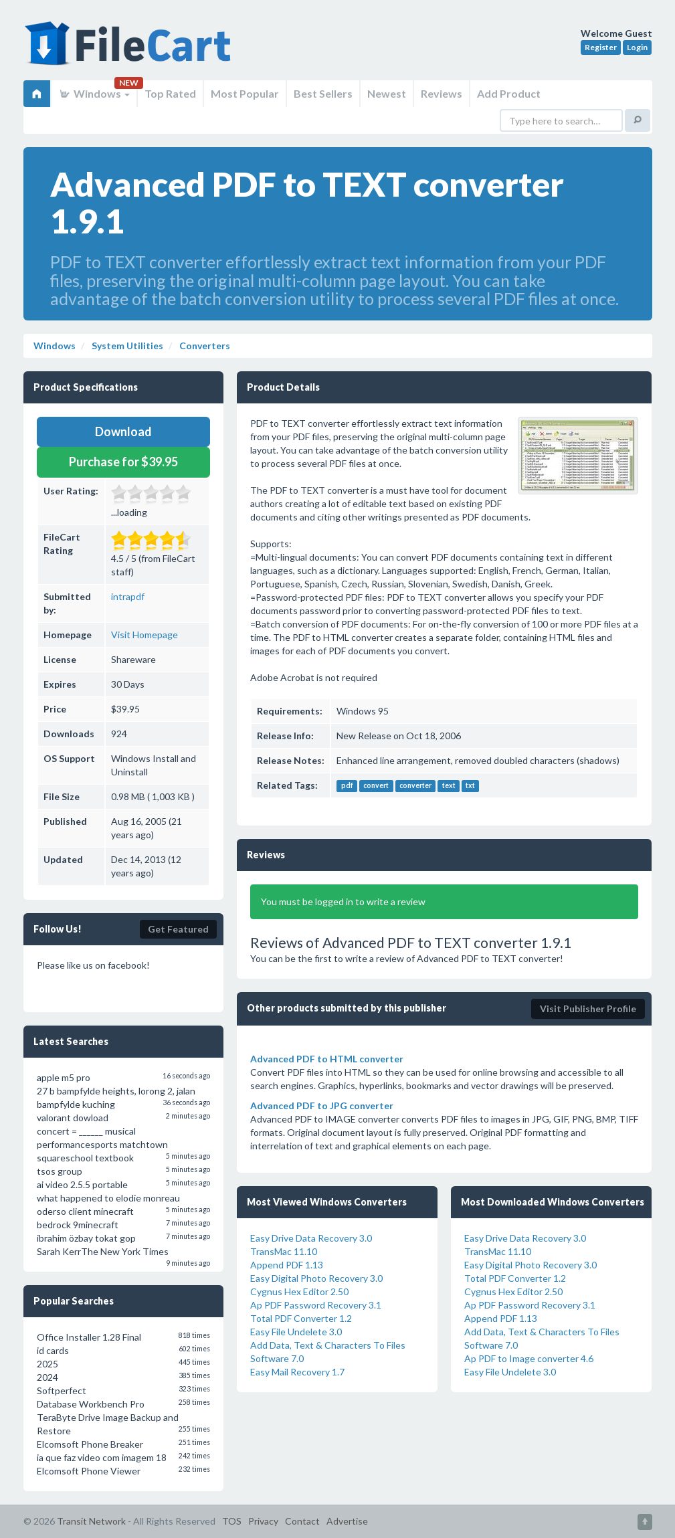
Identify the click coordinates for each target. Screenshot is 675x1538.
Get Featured (178, 929)
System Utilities (126, 345)
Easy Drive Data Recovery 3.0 (311, 1238)
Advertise (347, 1521)
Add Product (509, 93)
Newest (386, 93)
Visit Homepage (144, 634)
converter (415, 786)
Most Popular (245, 93)
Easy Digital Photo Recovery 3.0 (316, 1278)
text (449, 786)
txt (470, 786)
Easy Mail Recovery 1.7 (297, 1371)
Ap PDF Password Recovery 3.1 (315, 1305)
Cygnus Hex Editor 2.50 (299, 1291)
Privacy (263, 1521)
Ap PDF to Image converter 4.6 (528, 1358)
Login (637, 47)
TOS (232, 1521)
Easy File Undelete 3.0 (296, 1331)
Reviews (441, 93)
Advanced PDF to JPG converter (321, 1105)
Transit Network (91, 1521)
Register (601, 47)
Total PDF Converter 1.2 (301, 1318)
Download (123, 431)
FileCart (130, 50)
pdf (347, 786)
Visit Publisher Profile (588, 1008)
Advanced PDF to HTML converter (326, 1058)
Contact (302, 1521)
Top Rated (170, 93)
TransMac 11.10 (283, 1251)
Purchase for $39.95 (123, 461)
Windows (94, 93)
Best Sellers (323, 93)
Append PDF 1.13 (286, 1264)
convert (376, 786)
